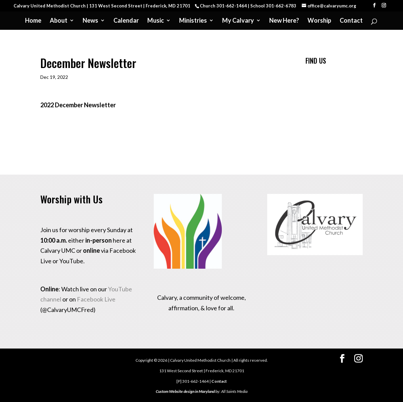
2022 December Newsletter (78, 105)
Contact (351, 21)
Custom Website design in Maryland (185, 391)
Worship (319, 21)
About (58, 21)
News (90, 21)
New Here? (284, 21)
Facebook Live (96, 299)
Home (33, 21)
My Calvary (238, 21)
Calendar (126, 21)
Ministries (193, 21)
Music (155, 21)
